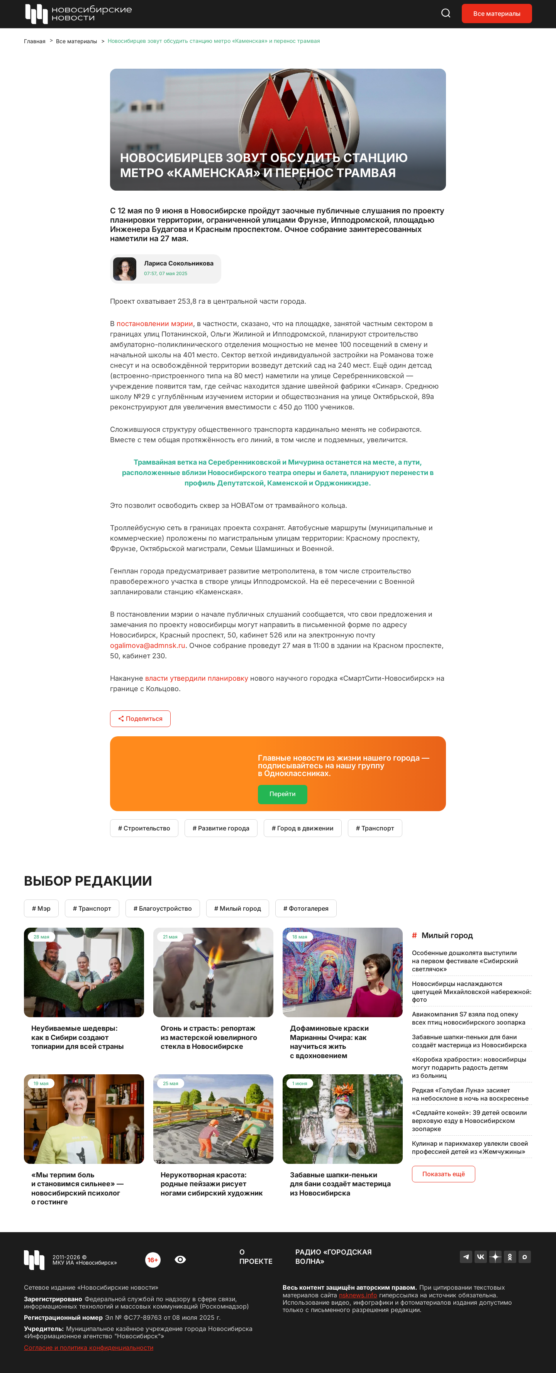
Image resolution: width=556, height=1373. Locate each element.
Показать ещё (443, 1174)
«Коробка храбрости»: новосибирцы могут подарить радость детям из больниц (469, 1067)
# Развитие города (221, 828)
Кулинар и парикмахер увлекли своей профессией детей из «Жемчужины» (470, 1147)
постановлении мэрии (155, 324)
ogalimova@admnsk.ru (147, 645)
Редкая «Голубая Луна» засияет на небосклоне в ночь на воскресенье (470, 1094)
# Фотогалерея (306, 908)
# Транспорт (375, 828)
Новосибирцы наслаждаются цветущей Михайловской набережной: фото (472, 992)
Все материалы (496, 13)
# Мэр (41, 908)
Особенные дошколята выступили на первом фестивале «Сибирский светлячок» (465, 961)
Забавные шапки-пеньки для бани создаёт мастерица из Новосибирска (469, 1041)
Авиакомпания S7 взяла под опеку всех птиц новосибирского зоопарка (468, 1018)
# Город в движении (303, 828)
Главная (35, 41)
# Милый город (237, 908)
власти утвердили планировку (196, 678)
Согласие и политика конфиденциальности (88, 1347)
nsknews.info (358, 1295)
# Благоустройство (163, 908)
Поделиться (140, 718)
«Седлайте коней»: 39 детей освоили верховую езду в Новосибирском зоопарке (469, 1121)
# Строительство (144, 828)
